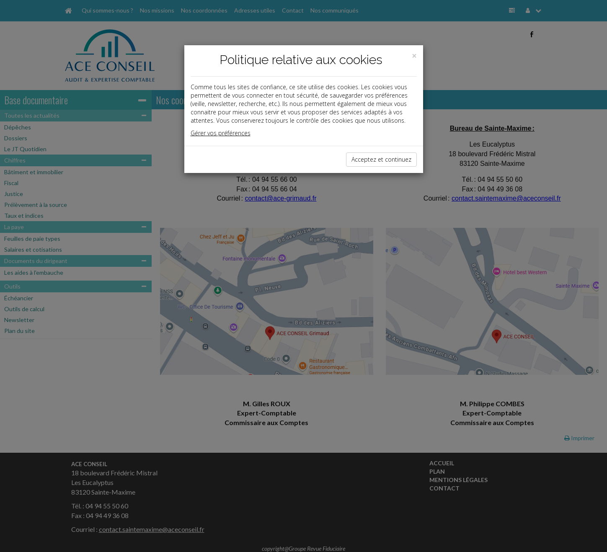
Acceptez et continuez (381, 159)
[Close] (414, 56)
